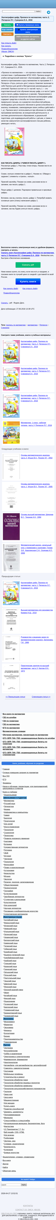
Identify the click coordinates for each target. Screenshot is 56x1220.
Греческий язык (10, 969)
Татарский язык (10, 946)
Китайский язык (10, 995)
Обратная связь (9, 1171)
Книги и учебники (10, 792)
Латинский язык (10, 934)
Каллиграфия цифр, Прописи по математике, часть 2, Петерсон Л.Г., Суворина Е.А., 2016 (36, 371)
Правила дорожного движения (16, 838)
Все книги (7, 1160)
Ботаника (8, 844)
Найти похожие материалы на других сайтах (27, 38)
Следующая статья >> (41, 697)
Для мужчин (9, 1135)
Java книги (8, 1097)
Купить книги (28, 281)
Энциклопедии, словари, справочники (18, 1157)
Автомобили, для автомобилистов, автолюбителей (25, 1065)
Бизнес (7, 1036)
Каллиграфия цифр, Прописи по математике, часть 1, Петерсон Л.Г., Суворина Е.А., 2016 (36, 398)
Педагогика (8, 836)
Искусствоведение (11, 827)
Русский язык (9, 804)
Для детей (8, 824)
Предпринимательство (13, 1039)
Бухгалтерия (9, 1033)
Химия (6, 815)
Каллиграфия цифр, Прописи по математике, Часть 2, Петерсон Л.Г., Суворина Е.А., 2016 (36, 344)
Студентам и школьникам (14, 900)
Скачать (7, 25)
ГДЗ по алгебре (9, 717)
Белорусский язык (11, 940)
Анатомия (8, 841)
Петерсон (43, 325)
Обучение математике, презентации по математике (25, 735)
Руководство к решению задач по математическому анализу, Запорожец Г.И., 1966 (37, 639)
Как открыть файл (8, 43)
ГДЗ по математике (11, 724)
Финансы (8, 1030)
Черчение (8, 859)
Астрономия (9, 870)
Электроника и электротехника (17, 1057)
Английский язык (11, 920)
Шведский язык (10, 984)
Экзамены (7, 783)
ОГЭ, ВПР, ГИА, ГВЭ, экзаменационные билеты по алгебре (29, 738)
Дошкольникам (10, 795)
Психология (9, 862)
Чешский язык (10, 981)
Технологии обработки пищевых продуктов (22, 1083)
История (7, 856)
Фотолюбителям (11, 1051)
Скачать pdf (28, 265)
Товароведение (10, 1042)
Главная (6, 769)
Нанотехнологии (11, 1062)
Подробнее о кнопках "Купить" (18, 56)
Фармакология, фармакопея (16, 1059)
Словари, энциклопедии (14, 1144)
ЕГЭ (4, 779)
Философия (9, 865)
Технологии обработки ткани (16, 1080)
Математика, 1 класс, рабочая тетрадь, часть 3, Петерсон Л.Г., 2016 (36, 424)
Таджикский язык (11, 1016)
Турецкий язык (10, 964)
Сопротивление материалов (16, 914)
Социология (9, 833)
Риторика (8, 850)
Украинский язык (11, 937)
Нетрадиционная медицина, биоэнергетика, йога (24, 1123)
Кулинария (8, 1150)
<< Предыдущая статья (15, 697)
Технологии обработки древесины (18, 1086)
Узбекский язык (10, 949)
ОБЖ (6, 853)
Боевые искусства (11, 1153)
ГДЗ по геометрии (11, 721)
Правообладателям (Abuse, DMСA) (9, 50)
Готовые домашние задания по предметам (20, 773)
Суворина (5, 328)
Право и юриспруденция (14, 868)
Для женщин (9, 1103)
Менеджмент (9, 1022)
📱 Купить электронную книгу (28, 31)
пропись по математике (16, 325)
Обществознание (11, 885)
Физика (7, 809)
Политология (9, 821)
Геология (8, 1091)
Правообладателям (11, 293)
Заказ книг (8, 1094)
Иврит (6, 993)
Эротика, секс (9, 1141)
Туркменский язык (11, 1010)
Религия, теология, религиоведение (19, 882)
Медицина (8, 1118)
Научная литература (12, 908)
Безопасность (9, 1147)
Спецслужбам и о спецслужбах (17, 1121)
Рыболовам (9, 1138)
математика (32, 325)
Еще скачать (7, 29)
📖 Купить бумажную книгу (27, 25)
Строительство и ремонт (14, 1077)
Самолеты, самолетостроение (16, 1068)
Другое (5, 1164)
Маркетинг (8, 1025)
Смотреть (7, 34)
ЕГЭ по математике (11, 728)
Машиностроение (11, 1100)
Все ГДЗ (6, 776)
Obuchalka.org (9, 1214)
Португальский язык (12, 978)
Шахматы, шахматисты (13, 1112)
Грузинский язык (11, 1004)
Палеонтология (10, 888)
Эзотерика (8, 1048)
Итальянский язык (11, 932)
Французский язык (11, 923)
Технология (9, 830)
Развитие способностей (14, 1109)
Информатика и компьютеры (16, 812)
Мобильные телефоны (13, 1074)
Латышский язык (11, 972)
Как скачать (6, 46)
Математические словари (14, 731)
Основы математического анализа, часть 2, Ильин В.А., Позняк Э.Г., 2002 (37, 456)
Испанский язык (10, 926)
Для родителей (10, 905)
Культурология (10, 902)
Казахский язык (10, 966)
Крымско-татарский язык (14, 955)
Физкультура (9, 873)
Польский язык (10, 975)
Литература (9, 806)
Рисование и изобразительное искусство (21, 911)
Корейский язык (10, 952)
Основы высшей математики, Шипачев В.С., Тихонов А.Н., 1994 (37, 516)
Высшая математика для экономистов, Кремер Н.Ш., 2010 (37, 611)
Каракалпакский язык (13, 1013)
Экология (8, 879)
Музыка (7, 876)
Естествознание (10, 894)
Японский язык (10, 987)
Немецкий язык (10, 929)
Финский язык (9, 998)
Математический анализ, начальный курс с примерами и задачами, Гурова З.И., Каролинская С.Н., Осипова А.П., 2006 (37, 549)
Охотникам (8, 1071)
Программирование (12, 1115)
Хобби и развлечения (13, 1054)
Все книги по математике (14, 714)
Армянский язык (11, 943)
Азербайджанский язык (13, 958)
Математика (9, 801)
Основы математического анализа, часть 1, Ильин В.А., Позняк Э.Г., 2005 (37, 485)
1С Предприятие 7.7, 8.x (14, 1129)
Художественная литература (16, 847)
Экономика (8, 1027)
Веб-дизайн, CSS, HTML (14, 1132)
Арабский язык (10, 961)
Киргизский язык (11, 1007)
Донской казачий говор (13, 990)
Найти (5, 1167)
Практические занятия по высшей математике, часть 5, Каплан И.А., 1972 (35, 668)
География (8, 891)
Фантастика (9, 1126)
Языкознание (9, 1001)
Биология (8, 818)
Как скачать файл (10, 289)
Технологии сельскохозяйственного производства (24, 1089)
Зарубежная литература (14, 897)
